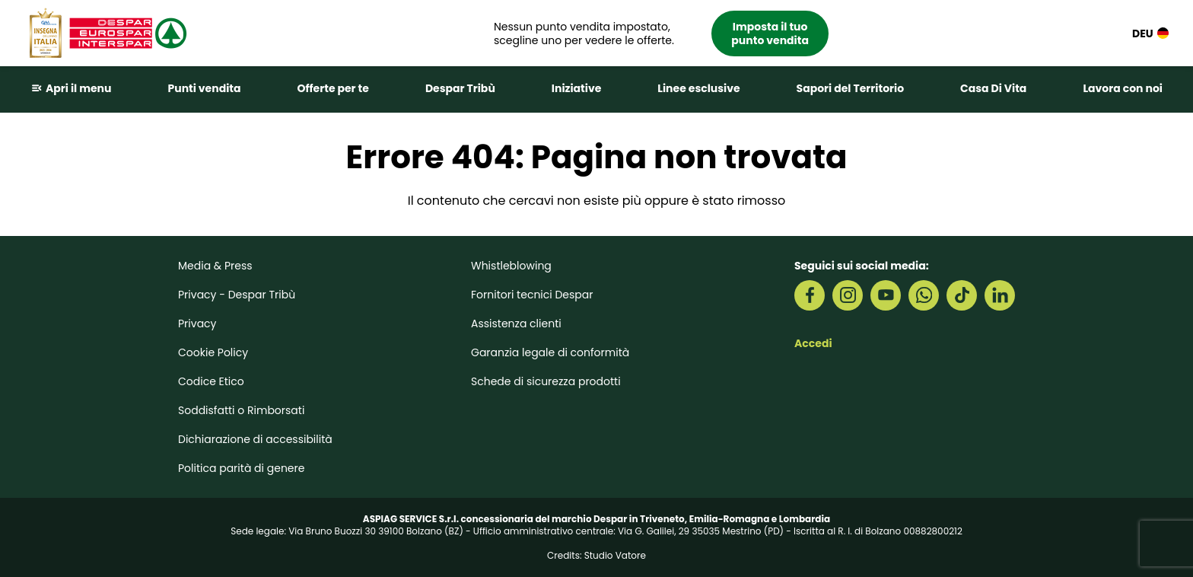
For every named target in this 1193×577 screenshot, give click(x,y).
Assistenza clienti (516, 323)
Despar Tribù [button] (460, 88)
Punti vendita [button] (203, 88)
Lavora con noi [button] (1123, 88)
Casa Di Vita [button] (993, 88)
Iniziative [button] (576, 88)
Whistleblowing (511, 265)
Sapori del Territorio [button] (851, 88)
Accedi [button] (813, 343)
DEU (1150, 33)
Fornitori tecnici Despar (532, 294)
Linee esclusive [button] (698, 88)
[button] (661, 33)
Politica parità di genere (241, 468)
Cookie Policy (213, 352)
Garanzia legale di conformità (550, 352)
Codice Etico (211, 381)
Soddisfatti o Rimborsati (241, 410)
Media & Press (215, 265)
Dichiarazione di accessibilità (255, 439)
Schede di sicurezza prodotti (546, 381)
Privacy (197, 323)
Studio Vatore (615, 556)
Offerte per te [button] (333, 88)
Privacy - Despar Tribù (236, 294)
